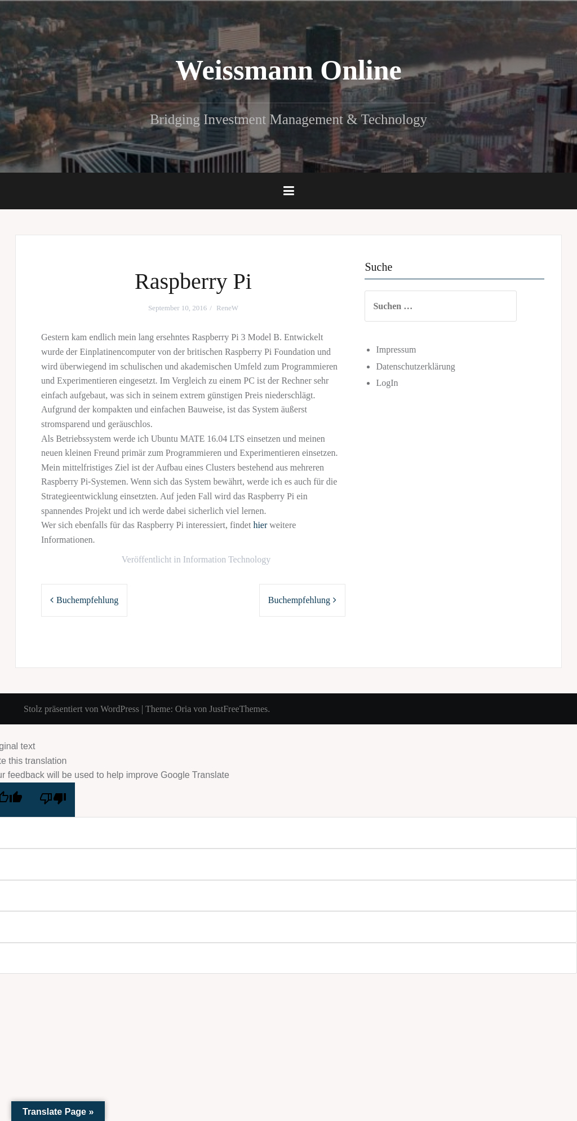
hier (260, 525)
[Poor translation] (53, 799)
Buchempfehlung (87, 600)
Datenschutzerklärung (426, 366)
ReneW (227, 308)
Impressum (407, 349)
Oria (183, 709)
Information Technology (226, 559)
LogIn (398, 383)
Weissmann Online (288, 70)
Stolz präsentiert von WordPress (81, 709)
